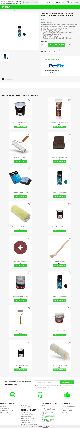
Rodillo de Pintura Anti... (20, 157)
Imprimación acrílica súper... (60, 331)
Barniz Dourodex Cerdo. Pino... (20, 122)
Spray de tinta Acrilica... (60, 192)
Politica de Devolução (27, 420)
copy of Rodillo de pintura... (20, 227)
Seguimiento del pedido (68, 406)
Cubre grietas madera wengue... (59, 122)
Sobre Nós (3, 406)
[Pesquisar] (30, 2)
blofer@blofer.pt (46, 422)
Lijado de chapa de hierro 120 (20, 192)
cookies (40, 426)
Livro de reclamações (27, 413)
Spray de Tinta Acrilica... (60, 296)
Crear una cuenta (67, 410)
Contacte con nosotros (6, 410)
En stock (47, 73)
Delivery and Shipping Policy (29, 424)
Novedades (24, 405)
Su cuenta (66, 404)
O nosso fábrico (4, 408)
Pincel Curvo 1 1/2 (60, 261)
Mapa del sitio (4, 412)
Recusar (46, 426)
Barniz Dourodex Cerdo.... (59, 227)
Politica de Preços (26, 416)
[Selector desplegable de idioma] (49, 3)
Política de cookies (26, 422)
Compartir (50, 51)
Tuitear (54, 51)
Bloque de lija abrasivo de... (59, 157)
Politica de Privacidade (27, 418)
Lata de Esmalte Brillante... (20, 296)
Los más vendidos (26, 407)
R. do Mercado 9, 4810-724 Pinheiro (12, 1)
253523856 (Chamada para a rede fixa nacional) (16, 3)
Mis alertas (65, 412)
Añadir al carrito (57, 44)
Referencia (47, 70)
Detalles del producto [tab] (52, 59)
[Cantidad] (43, 45)
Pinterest (59, 51)
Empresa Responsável (27, 414)
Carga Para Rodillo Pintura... (60, 365)
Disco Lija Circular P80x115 (20, 261)
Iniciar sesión (65, 408)
